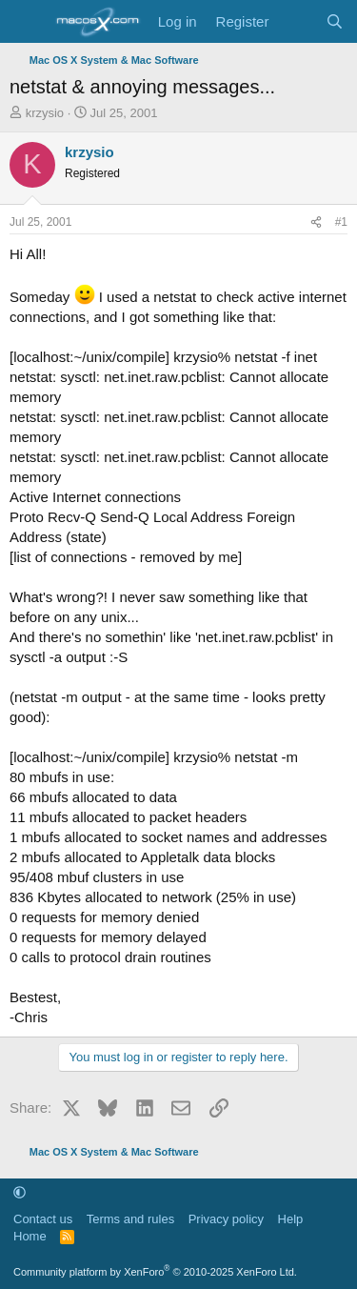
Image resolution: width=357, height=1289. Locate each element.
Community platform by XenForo (155, 1272)
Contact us (42, 1219)
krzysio (45, 113)
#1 (341, 222)
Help (291, 1219)
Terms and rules (130, 1219)
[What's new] (296, 21)
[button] (20, 1192)
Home (30, 1236)
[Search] (334, 21)
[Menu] (26, 22)
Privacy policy (226, 1219)
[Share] (316, 222)
